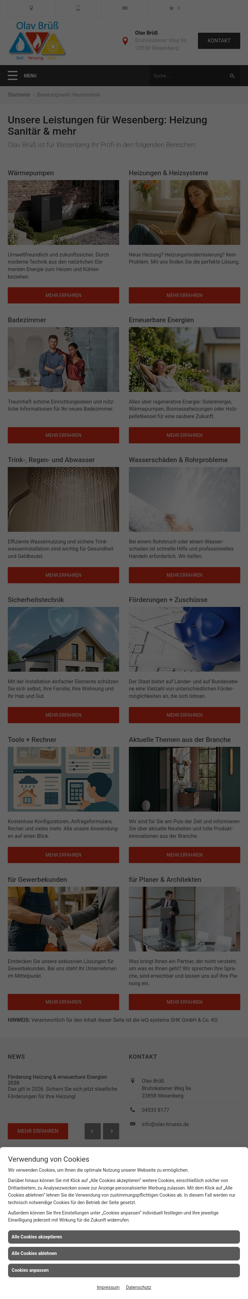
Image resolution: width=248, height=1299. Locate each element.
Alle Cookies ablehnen (34, 1253)
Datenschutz (138, 1287)
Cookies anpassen (30, 1270)
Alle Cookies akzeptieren (37, 1236)
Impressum (108, 1287)
